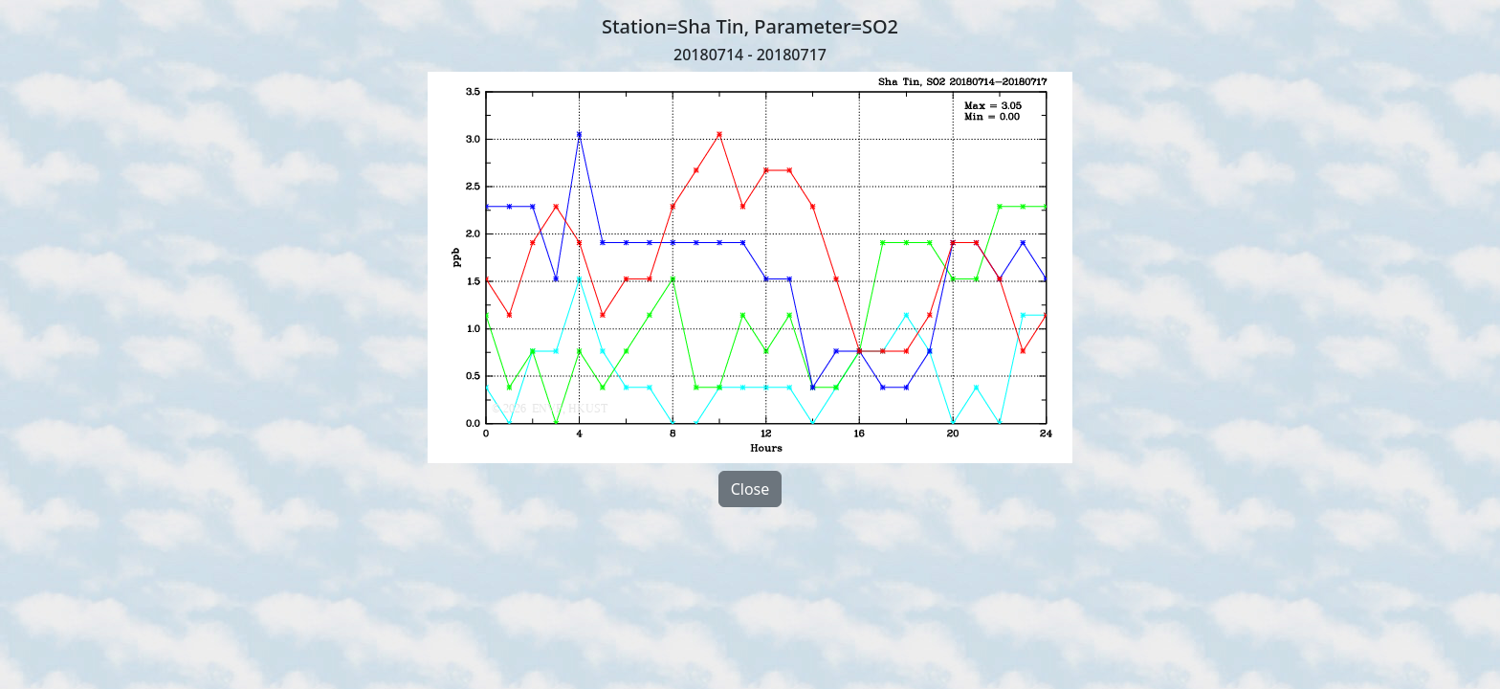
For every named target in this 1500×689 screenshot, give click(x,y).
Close (750, 489)
